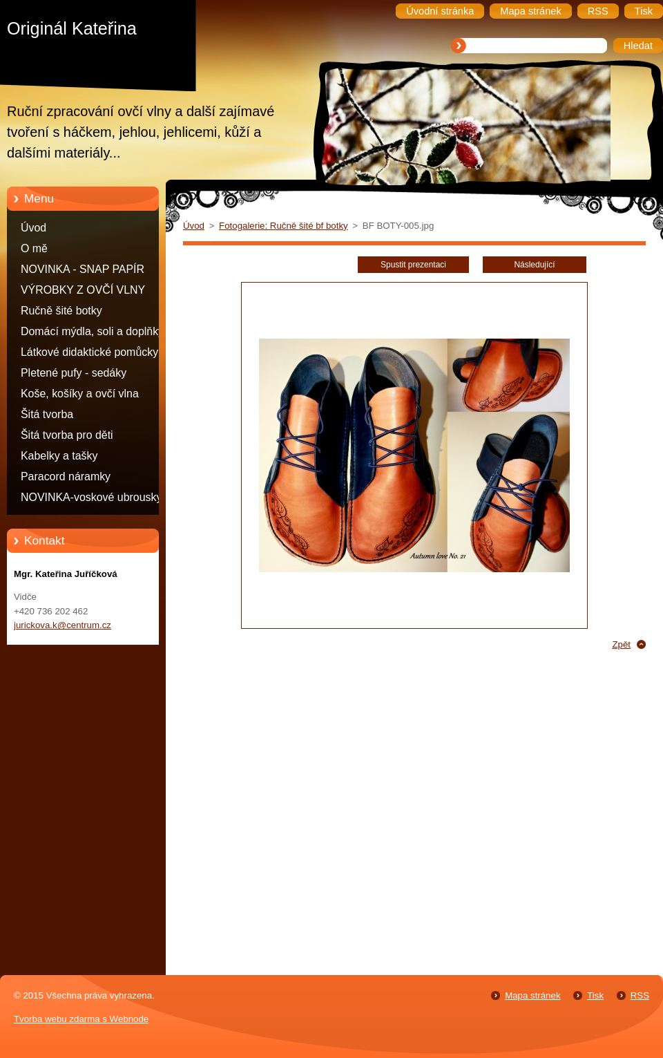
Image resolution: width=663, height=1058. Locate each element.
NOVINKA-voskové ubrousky (91, 497)
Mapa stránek (532, 995)
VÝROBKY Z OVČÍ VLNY (83, 290)
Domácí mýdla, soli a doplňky (92, 331)
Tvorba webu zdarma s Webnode (81, 1019)
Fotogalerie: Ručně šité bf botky (283, 225)
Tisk (595, 995)
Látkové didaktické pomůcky (89, 352)
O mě (34, 248)
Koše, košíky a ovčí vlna (80, 393)
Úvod (33, 228)
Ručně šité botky (61, 311)
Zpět (621, 644)
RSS (640, 995)
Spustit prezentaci (413, 265)
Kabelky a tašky (59, 456)
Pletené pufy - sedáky (73, 373)
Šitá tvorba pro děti (67, 435)
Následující (534, 265)
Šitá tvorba (47, 414)
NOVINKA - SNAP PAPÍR (82, 269)
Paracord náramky (65, 476)
